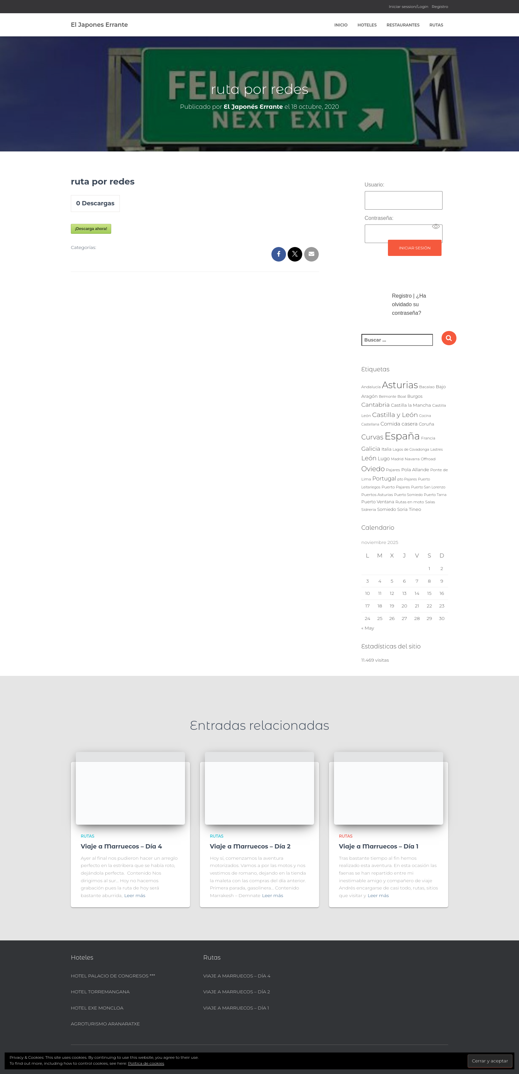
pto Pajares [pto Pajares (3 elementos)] (407, 479)
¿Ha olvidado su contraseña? (409, 304)
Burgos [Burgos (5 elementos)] (415, 396)
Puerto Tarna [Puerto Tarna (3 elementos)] (435, 495)
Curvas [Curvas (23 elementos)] (372, 437)
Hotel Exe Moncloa (97, 1008)
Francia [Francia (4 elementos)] (428, 438)
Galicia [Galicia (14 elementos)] (370, 448)
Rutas (436, 24)
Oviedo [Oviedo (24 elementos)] (373, 469)
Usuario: (375, 184)
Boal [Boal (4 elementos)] (402, 396)
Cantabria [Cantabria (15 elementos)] (375, 404)
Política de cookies (146, 1063)
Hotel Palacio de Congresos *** (113, 976)
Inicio (341, 24)
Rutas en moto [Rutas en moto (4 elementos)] (409, 502)
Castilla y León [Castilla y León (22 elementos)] (395, 415)
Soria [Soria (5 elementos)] (402, 509)
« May (367, 628)
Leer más (134, 895)
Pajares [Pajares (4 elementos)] (393, 470)
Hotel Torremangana (100, 992)
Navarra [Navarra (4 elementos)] (412, 459)
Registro (440, 6)
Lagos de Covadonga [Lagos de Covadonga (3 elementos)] (411, 449)
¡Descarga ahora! (91, 229)
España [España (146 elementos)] (402, 436)
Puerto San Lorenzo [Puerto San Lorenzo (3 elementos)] (428, 487)
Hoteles (367, 24)
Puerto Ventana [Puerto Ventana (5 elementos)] (377, 501)
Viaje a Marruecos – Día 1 (378, 846)
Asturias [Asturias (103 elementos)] (400, 385)
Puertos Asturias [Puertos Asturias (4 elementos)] (377, 494)
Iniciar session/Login (409, 6)
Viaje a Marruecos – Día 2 (250, 846)
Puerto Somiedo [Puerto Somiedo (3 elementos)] (408, 495)
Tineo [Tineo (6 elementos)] (415, 509)
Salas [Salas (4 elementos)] (430, 502)
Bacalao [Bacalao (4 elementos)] (427, 387)
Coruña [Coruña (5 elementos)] (426, 424)
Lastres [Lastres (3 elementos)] (436, 449)
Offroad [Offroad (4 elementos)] (428, 459)
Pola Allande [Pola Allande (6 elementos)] (415, 469)
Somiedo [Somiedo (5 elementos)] (386, 509)
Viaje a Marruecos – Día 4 (121, 846)
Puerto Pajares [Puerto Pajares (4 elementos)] (396, 487)
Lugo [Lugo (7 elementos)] (384, 459)
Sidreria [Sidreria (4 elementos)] (368, 509)
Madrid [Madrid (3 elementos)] (397, 459)
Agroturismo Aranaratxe (105, 1024)
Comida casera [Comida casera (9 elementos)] (398, 424)
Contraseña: (379, 218)
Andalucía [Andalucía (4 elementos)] (371, 387)
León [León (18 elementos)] (369, 458)
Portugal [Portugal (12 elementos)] (384, 478)
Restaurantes (403, 24)
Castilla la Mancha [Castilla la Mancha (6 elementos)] (411, 405)
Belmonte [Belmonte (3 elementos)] (387, 396)
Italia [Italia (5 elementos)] (386, 449)
